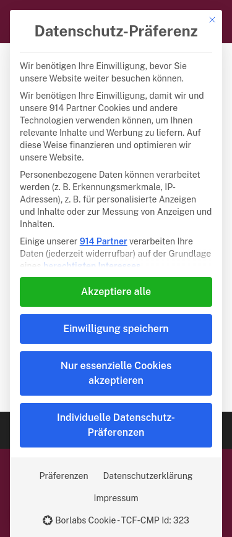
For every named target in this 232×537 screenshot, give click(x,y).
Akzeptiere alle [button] (116, 292)
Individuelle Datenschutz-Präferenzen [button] (116, 425)
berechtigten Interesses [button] (91, 266)
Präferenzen (64, 476)
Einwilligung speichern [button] (115, 329)
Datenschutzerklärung (148, 476)
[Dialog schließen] (212, 20)
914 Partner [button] (103, 241)
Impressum (115, 498)
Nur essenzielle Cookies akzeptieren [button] (116, 373)
